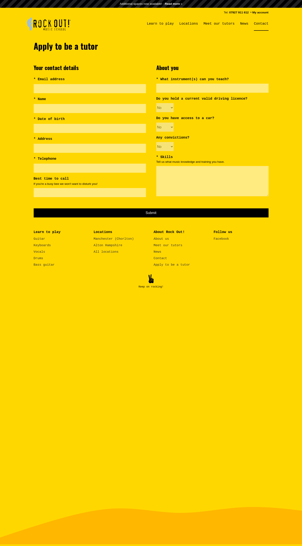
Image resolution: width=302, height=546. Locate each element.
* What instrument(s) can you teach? (192, 79)
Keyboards (42, 245)
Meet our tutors (219, 23)
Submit (151, 212)
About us (161, 238)
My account (260, 12)
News (244, 23)
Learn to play (160, 23)
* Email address (49, 79)
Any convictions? (173, 137)
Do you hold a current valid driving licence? (201, 98)
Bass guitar (44, 264)
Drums (38, 258)
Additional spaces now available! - (150, 3)
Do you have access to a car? (185, 118)
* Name (40, 99)
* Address (43, 139)
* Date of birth (49, 119)
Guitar (39, 238)
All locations (106, 251)
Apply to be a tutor (172, 264)
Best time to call (51, 178)
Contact (261, 23)
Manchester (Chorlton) (114, 238)
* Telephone (45, 158)
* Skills (164, 157)
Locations (188, 23)
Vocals (39, 251)
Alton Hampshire (108, 245)
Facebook (221, 238)
